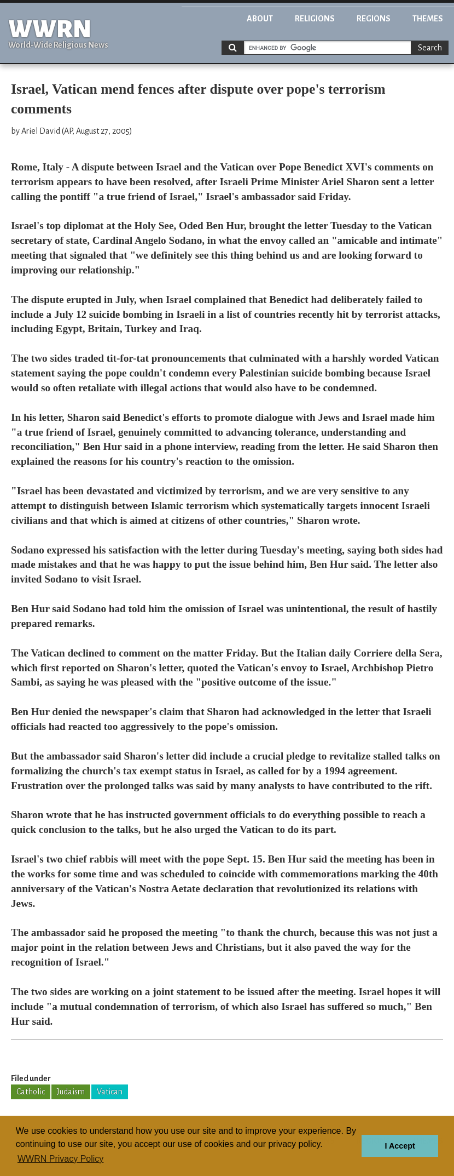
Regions (374, 18)
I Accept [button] (400, 1145)
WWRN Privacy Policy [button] (60, 1158)
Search (430, 47)
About (260, 18)
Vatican (110, 1091)
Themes (427, 18)
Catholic (30, 1091)
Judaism (71, 1091)
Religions (315, 18)
